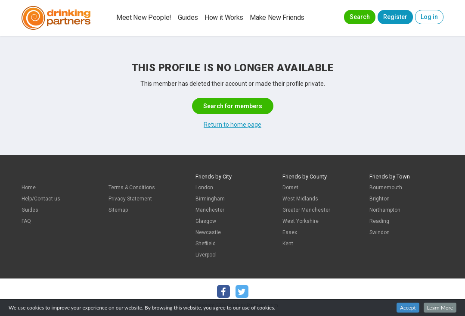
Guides (188, 17)
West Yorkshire (300, 221)
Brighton (379, 199)
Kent (287, 244)
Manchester (209, 210)
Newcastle (208, 232)
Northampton (384, 210)
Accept (408, 307)
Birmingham (210, 199)
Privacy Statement (130, 199)
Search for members (232, 106)
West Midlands (300, 199)
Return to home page (232, 124)
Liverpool (206, 255)
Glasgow (205, 221)
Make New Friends (277, 17)
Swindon (379, 232)
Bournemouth (385, 188)
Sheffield (205, 244)
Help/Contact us (41, 199)
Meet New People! (143, 17)
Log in (429, 16)
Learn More (440, 307)
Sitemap (118, 210)
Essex (289, 232)
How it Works (224, 17)
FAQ (26, 221)
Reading (379, 221)
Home (29, 188)
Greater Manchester (306, 210)
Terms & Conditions (131, 188)
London (204, 188)
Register (395, 16)
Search (360, 16)
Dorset (290, 188)
